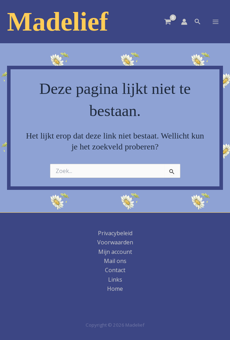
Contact (115, 270)
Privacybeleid (115, 233)
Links (115, 279)
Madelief (57, 21)
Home (115, 289)
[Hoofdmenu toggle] (215, 21)
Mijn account (115, 252)
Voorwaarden (115, 242)
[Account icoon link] (184, 22)
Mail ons (115, 261)
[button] (197, 21)
